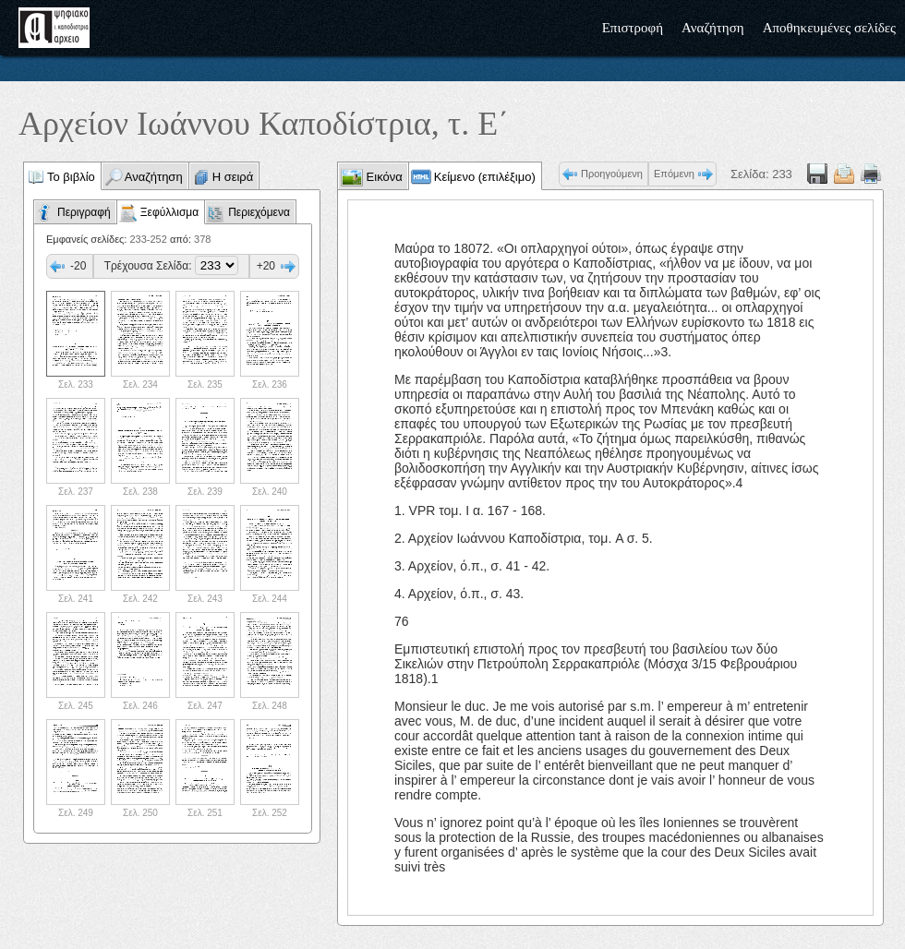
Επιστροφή (632, 27)
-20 (78, 265)
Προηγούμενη (612, 173)
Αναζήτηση (713, 27)
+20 (266, 265)
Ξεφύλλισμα (169, 212)
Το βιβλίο (71, 177)
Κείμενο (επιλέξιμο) (485, 177)
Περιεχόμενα (259, 212)
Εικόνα (383, 177)
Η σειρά (233, 177)
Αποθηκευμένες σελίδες (829, 27)
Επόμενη (674, 173)
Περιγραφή (84, 212)
